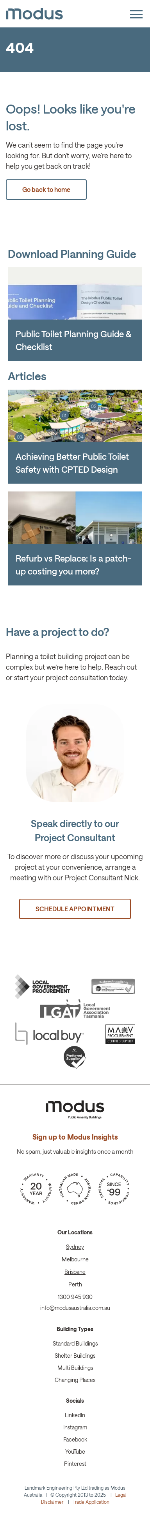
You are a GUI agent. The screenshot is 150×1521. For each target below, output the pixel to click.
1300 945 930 (75, 1296)
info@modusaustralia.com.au (75, 1307)
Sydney (75, 1246)
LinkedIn (75, 1415)
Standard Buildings (75, 1343)
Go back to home (46, 189)
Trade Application (91, 1502)
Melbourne (75, 1259)
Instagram (75, 1427)
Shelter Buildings (75, 1355)
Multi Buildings (75, 1367)
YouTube (75, 1451)
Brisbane (75, 1271)
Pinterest (75, 1463)
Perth (75, 1284)
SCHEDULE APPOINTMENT (75, 908)
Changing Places (75, 1379)
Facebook (75, 1439)
